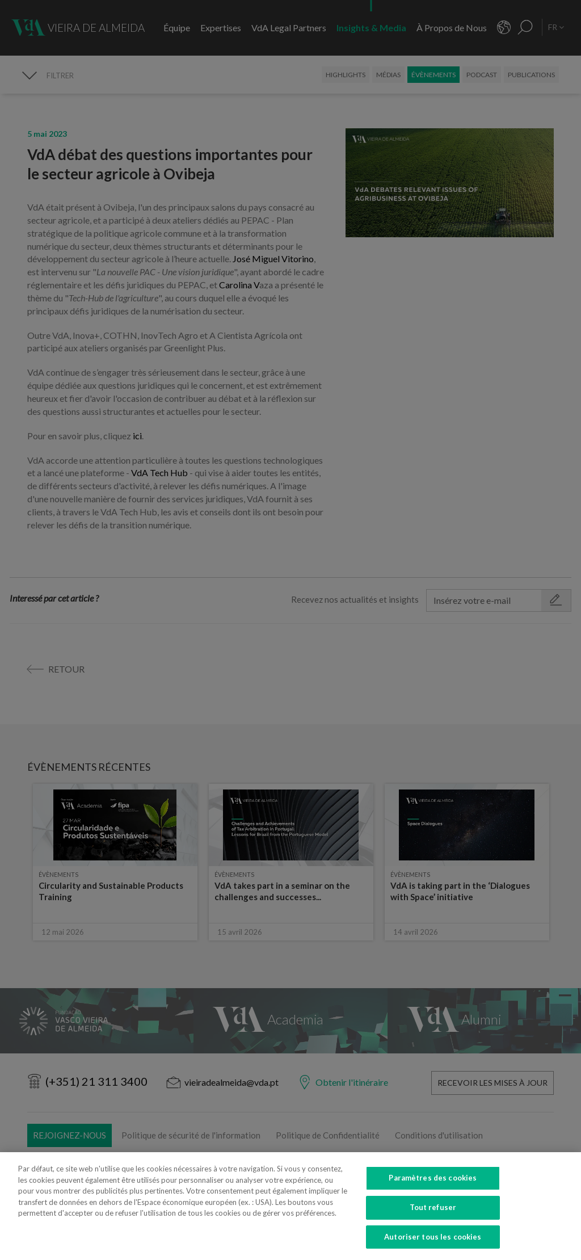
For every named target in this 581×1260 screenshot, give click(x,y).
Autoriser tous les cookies (432, 1245)
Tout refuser (433, 1215)
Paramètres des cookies (433, 1186)
